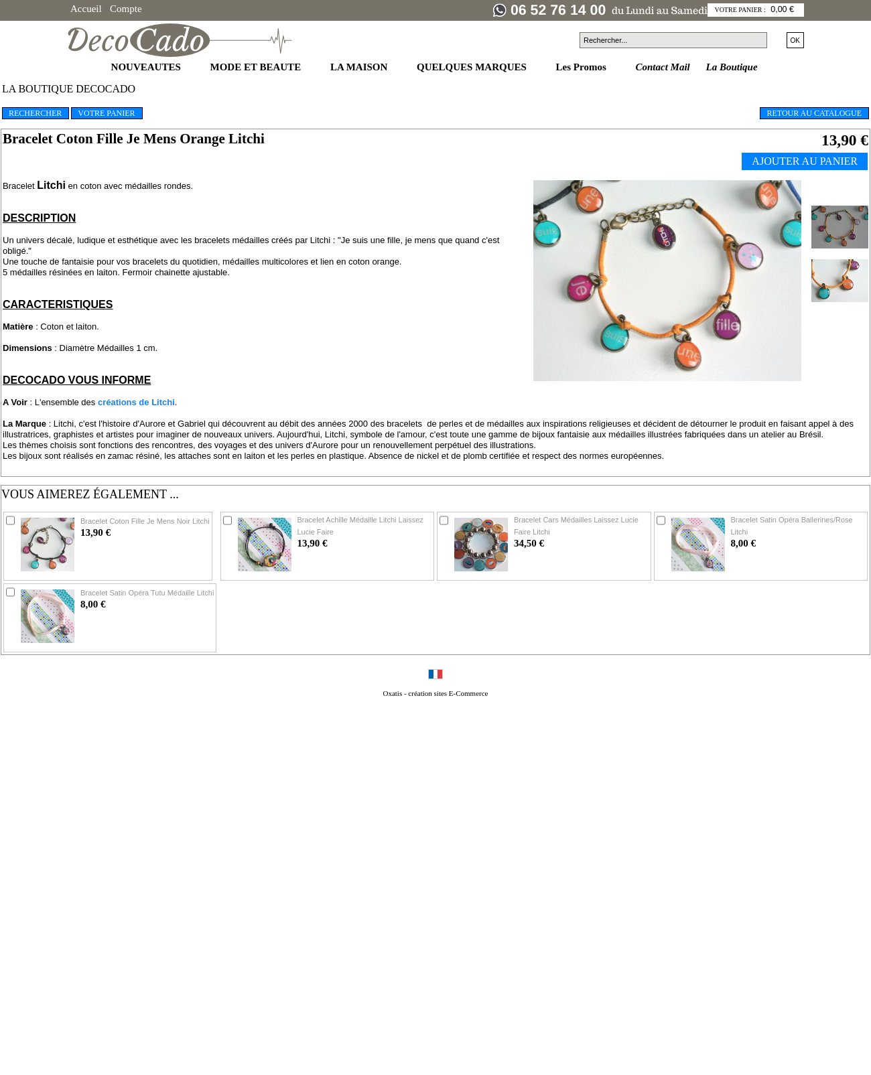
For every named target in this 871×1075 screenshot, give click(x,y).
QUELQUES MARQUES (473, 67)
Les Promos (582, 67)
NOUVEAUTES (147, 67)
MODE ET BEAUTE (257, 67)
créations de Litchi (136, 402)
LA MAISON (360, 67)
